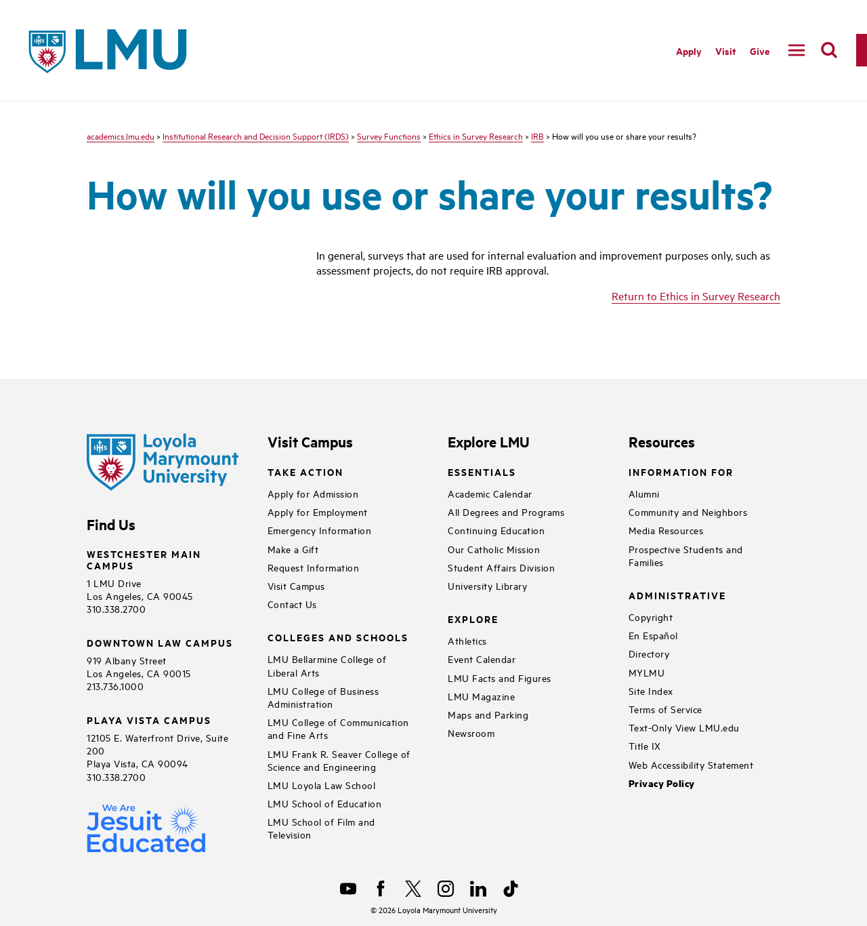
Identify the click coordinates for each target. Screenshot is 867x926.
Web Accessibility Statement (691, 764)
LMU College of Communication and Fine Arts (338, 728)
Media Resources (666, 529)
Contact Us (292, 603)
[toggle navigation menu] (796, 50)
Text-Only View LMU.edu (684, 727)
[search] (829, 50)
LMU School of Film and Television (321, 828)
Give (759, 50)
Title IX (645, 745)
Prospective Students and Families (686, 555)
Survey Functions (389, 135)
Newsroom (471, 732)
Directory (649, 653)
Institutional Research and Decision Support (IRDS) (256, 135)
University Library (487, 585)
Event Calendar (481, 658)
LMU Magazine (481, 695)
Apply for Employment (318, 511)
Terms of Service (665, 708)
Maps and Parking (488, 714)
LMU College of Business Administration (323, 697)
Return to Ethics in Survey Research (696, 295)
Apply (689, 50)
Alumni (644, 493)
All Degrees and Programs (506, 511)
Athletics (467, 640)
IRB (537, 135)
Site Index (651, 690)
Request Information (314, 567)
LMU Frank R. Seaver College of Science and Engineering (339, 760)
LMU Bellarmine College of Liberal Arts (327, 665)
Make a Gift (293, 548)
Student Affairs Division (501, 567)
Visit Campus (296, 585)
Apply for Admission (313, 493)
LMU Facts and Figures (499, 677)
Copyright (651, 616)
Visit (725, 50)
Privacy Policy (662, 783)
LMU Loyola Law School (322, 784)
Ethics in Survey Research (476, 135)
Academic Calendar (490, 493)
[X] (413, 888)
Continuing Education (496, 529)
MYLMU (647, 672)
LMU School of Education (325, 803)
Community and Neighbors (688, 511)
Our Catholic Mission (494, 548)
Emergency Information (320, 529)
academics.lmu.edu (120, 135)
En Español (653, 634)
